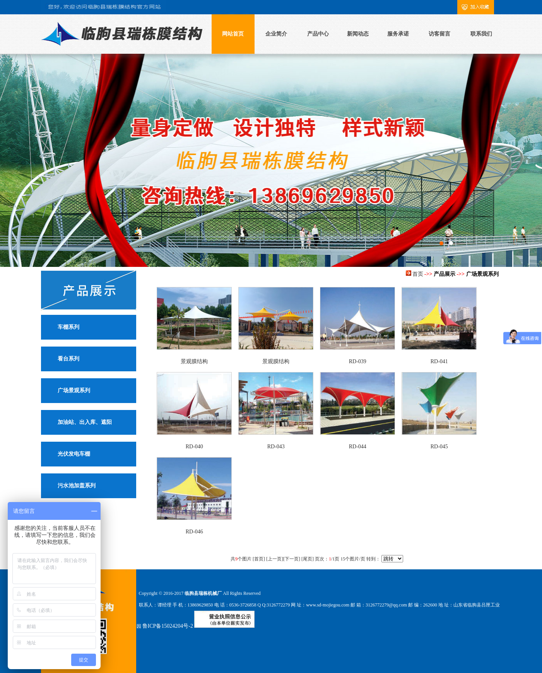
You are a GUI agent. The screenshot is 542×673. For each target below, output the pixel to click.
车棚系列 (68, 327)
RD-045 (439, 446)
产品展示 (444, 274)
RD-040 (194, 446)
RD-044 (357, 446)
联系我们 (481, 34)
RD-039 (357, 361)
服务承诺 (398, 34)
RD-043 (276, 446)
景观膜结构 (194, 361)
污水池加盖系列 (77, 486)
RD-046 (194, 532)
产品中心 (318, 34)
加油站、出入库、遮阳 (85, 422)
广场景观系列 (74, 390)
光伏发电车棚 (74, 454)
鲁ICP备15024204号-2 (167, 626)
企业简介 (276, 34)
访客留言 (439, 34)
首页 (417, 274)
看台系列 (68, 359)
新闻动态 (358, 34)
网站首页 (233, 34)
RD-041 (439, 361)
